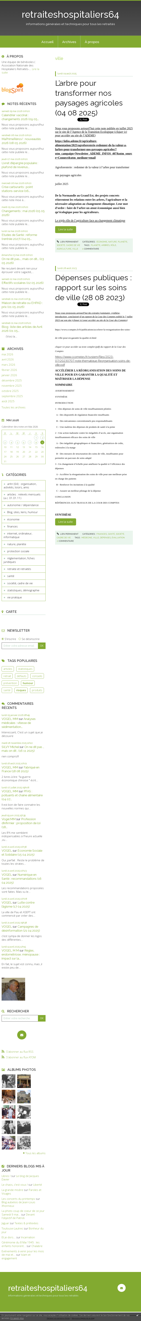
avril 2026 (8, 359)
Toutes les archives (13, 407)
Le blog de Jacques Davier (20, 1177)
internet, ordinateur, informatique (18, 535)
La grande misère (12, 1190)
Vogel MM (9, 819)
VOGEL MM (10, 719)
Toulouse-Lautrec (12, 1228)
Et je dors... (9, 1237)
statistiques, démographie (23, 590)
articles (7, 669)
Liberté (37, 1184)
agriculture (64, 249)
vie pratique (14, 597)
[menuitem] (47, 42)
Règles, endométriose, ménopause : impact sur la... (21, 954)
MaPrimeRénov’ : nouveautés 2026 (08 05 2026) (21, 141)
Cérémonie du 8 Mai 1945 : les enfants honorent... (21, 1244)
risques (21, 690)
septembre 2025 (12, 396)
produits (37, 690)
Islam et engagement (16, 1256)
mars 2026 (8, 364)
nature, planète (16, 544)
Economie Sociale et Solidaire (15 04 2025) (22, 852)
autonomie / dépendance (23, 505)
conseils (37, 676)
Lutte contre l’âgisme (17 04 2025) (18, 904)
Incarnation (28, 1237)
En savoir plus (17, 1318)
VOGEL (7, 850)
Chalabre (36, 1246)
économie (13, 519)
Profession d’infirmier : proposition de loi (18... (21, 823)
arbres (105, 245)
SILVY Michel (10, 747)
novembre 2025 (12, 385)
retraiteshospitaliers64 (70, 14)
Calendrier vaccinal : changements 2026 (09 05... (20, 117)
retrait (7, 676)
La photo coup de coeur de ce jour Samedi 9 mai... (23, 1212)
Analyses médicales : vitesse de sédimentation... (19, 723)
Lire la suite (65, 229)
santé (10, 576)
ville (75, 249)
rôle (113, 245)
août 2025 (8, 401)
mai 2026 (7, 354)
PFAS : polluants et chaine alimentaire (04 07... (22, 795)
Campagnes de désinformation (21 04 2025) (21, 928)
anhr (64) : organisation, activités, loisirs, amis (20, 485)
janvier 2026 (9, 375)
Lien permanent (67, 241)
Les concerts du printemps (18, 1198)
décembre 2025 (12, 380)
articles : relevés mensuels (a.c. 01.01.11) (22, 496)
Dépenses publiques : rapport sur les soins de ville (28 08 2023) (93, 287)
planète (95, 245)
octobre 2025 (10, 391)
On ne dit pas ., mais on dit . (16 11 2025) (23, 749)
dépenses (105, 537)
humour (28, 683)
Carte (11, 612)
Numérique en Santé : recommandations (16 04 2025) (21, 878)
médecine (87, 537)
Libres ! (6, 1176)
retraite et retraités (19, 569)
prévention (10, 683)
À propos (92, 42)
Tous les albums (35, 1153)
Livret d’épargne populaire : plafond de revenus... (20, 165)
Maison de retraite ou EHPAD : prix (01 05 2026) (22, 305)
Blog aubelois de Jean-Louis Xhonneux (18, 1204)
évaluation (118, 537)
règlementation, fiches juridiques (19, 560)
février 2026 (9, 370)
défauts (21, 676)
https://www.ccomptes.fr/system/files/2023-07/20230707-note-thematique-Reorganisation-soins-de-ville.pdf (93, 361)
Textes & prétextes (26, 1223)
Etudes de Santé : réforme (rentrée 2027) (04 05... (19, 237)
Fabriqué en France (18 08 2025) (20, 769)
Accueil (47, 42)
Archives (69, 42)
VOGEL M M (10, 950)
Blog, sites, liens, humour (22, 512)
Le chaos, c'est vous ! (15, 1184)
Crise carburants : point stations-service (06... (17, 189)
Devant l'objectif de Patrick (18, 1216)
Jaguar (5, 1223)
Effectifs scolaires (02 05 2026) (23, 283)
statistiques (25, 669)
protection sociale (18, 551)
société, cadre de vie (20, 583)
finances (12, 526)
